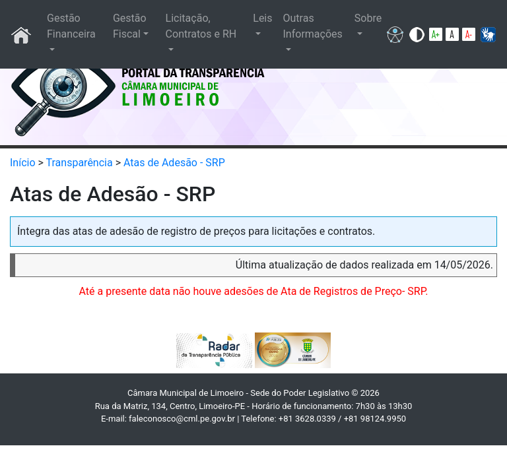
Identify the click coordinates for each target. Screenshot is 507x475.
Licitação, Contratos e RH (201, 26)
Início (23, 162)
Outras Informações (313, 26)
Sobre (368, 18)
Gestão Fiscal (130, 26)
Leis (262, 18)
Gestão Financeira (71, 26)
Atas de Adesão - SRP (174, 162)
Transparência (79, 162)
